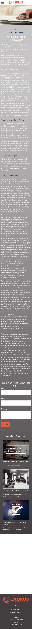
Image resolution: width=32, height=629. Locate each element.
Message (4, 409)
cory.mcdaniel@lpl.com (16, 612)
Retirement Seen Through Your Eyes (15, 461)
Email (3, 398)
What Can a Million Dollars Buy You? (15, 491)
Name (3, 388)
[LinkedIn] (16, 605)
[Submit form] (5, 424)
